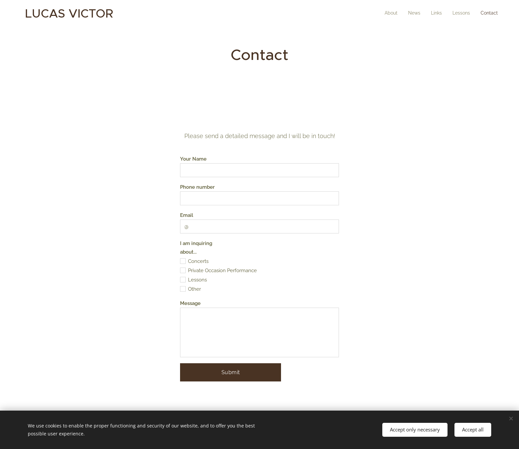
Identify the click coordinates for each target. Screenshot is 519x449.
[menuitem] (457, 13)
